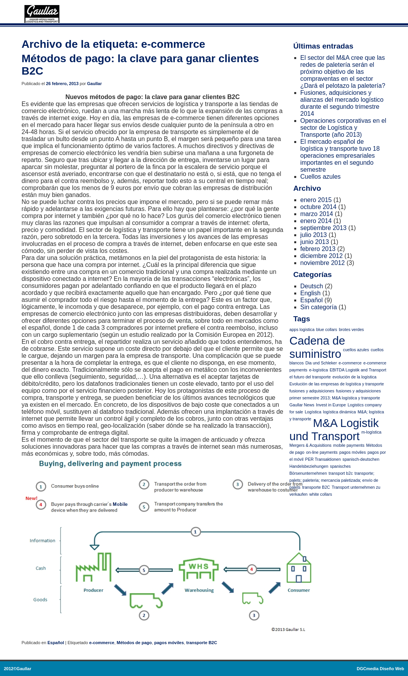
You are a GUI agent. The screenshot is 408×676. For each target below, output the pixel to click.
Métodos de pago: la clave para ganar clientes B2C (140, 64)
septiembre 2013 (323, 228)
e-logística (318, 370)
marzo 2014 (316, 214)
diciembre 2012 (321, 256)
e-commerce (102, 642)
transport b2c (341, 473)
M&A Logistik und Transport (334, 429)
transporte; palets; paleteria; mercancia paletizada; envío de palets (334, 480)
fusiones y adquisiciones (312, 391)
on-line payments (321, 452)
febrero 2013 (318, 249)
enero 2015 (316, 200)
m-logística (371, 432)
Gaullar (94, 83)
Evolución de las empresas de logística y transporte (337, 384)
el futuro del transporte (310, 377)
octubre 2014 (318, 207)
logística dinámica (339, 411)
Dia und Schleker (321, 363)
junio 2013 (314, 242)
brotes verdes (351, 329)
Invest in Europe (331, 404)
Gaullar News (302, 404)
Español (55, 642)
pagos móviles (169, 642)
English (310, 293)
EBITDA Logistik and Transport (358, 370)
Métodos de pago (134, 642)
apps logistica (302, 329)
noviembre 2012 (322, 263)
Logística (313, 411)
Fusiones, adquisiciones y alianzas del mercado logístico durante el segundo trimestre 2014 (342, 103)
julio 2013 (313, 235)
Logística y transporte (42, 14)
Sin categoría (318, 307)
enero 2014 (316, 221)
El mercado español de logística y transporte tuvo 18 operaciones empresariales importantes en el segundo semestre (340, 155)
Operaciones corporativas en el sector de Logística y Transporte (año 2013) (343, 127)
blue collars (326, 329)
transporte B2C (201, 642)
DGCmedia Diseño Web (380, 668)
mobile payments (349, 445)
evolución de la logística (355, 377)
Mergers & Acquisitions (311, 445)
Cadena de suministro (317, 347)
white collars (320, 494)
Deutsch (311, 286)
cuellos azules (356, 349)
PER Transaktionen (323, 459)
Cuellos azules (320, 176)
